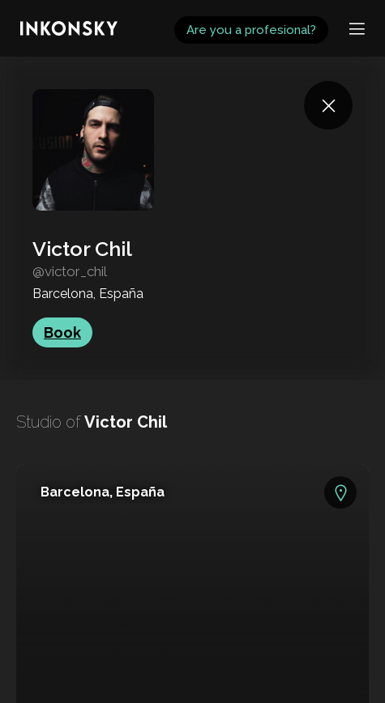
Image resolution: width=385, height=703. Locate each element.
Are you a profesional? (251, 30)
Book (62, 332)
